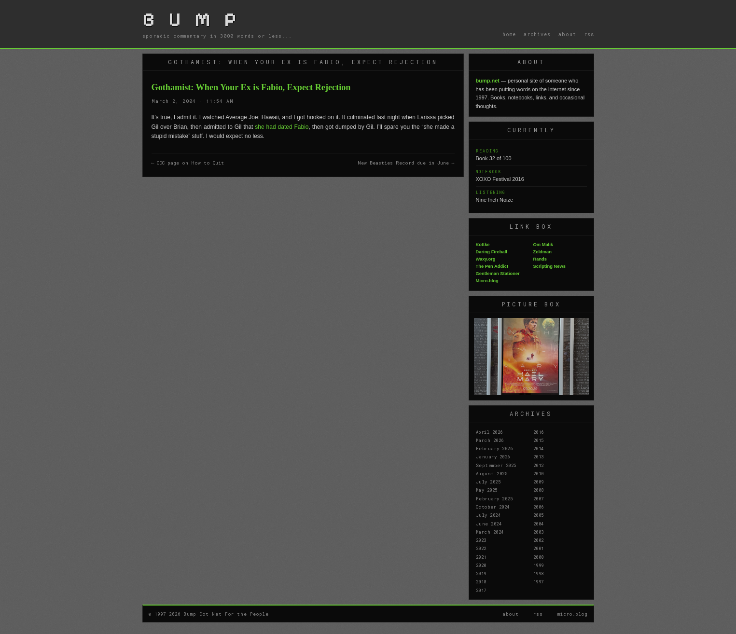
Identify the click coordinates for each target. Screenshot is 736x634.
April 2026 (489, 432)
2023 (481, 540)
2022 (481, 548)
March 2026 (490, 440)
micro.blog (572, 614)
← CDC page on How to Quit (188, 163)
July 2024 (488, 515)
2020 (481, 565)
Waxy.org (486, 259)
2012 (538, 465)
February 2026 (494, 448)
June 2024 (489, 523)
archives (537, 34)
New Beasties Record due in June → (406, 163)
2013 (538, 456)
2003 (538, 532)
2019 (481, 573)
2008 (538, 490)
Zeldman (542, 251)
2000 (538, 557)
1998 (538, 573)
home (509, 34)
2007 (538, 498)
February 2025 (494, 498)
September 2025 (496, 465)
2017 (481, 590)
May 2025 (487, 490)
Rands (540, 259)
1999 (538, 565)
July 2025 (488, 481)
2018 (481, 581)
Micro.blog (487, 280)
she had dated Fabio (281, 127)
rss (589, 34)
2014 (538, 448)
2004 (538, 523)
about (567, 34)
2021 (481, 557)
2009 (538, 481)
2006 (538, 507)
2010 (538, 473)
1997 (538, 581)
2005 (538, 515)
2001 (538, 548)
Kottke (483, 244)
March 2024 (490, 532)
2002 (538, 540)
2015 (538, 440)
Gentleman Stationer (498, 273)
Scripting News (549, 266)
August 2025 (492, 473)
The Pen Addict (492, 266)
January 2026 (493, 456)
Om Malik (543, 244)
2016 (538, 432)
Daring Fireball (491, 251)
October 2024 (493, 507)
